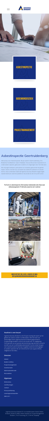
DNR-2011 (7, 396)
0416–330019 (27, 274)
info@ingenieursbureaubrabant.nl (24, 276)
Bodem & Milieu (9, 362)
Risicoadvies (8, 373)
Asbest (6, 359)
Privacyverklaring (9, 390)
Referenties (7, 382)
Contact (6, 387)
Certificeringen (8, 385)
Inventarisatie (8, 367)
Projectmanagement (10, 365)
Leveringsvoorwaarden (11, 393)
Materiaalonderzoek (10, 370)
